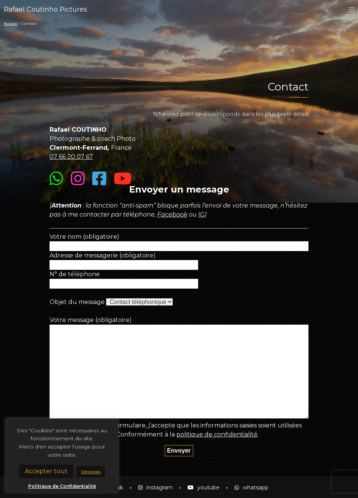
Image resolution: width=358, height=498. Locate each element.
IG (202, 214)
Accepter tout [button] (46, 471)
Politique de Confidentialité (62, 486)
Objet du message (77, 301)
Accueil (10, 23)
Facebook (172, 214)
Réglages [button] (91, 471)
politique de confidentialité (217, 434)
